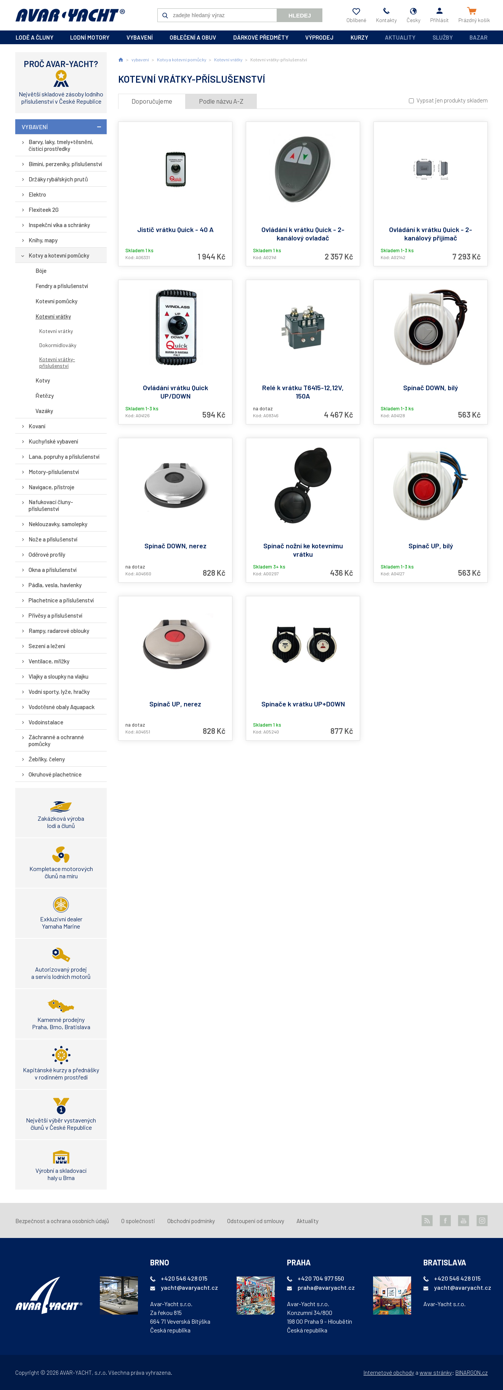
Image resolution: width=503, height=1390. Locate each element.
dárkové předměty (260, 37)
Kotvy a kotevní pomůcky (59, 255)
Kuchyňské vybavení (53, 441)
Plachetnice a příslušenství (61, 600)
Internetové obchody (389, 1372)
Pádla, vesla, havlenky (55, 584)
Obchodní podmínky (191, 1220)
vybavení (140, 37)
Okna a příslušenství (53, 569)
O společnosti (138, 1220)
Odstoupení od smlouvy (255, 1220)
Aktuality (400, 37)
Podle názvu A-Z (221, 101)
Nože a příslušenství (53, 539)
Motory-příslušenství (54, 471)
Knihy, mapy (43, 240)
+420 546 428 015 (184, 1278)
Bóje (40, 270)
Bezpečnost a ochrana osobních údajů (62, 1220)
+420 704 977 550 (321, 1278)
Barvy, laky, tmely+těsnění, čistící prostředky (61, 145)
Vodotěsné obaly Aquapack (62, 706)
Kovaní (37, 426)
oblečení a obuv (193, 37)
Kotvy (42, 380)
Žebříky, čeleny (47, 759)
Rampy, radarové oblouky (59, 630)
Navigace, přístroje (51, 487)
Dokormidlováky (57, 345)
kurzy (359, 37)
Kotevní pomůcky (56, 301)
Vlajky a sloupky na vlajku (58, 676)
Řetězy (44, 395)
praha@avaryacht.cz (326, 1287)
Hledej (299, 15)
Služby (443, 37)
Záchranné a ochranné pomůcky (56, 740)
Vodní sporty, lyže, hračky (59, 691)
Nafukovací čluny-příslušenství (51, 505)
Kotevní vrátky (53, 316)
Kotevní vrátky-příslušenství (57, 362)
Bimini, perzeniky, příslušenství (66, 163)
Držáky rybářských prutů (58, 179)
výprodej (319, 37)
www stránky (436, 1372)
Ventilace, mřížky (49, 661)
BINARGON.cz (471, 1372)
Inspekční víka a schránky (59, 224)
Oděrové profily (47, 554)
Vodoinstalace (46, 722)
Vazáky (44, 410)
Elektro (37, 194)
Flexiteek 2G (44, 209)
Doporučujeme (151, 101)
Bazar (478, 37)
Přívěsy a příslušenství (55, 615)
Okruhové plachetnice (55, 774)
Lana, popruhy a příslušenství (64, 456)
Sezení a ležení (47, 645)
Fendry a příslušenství (61, 285)
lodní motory (89, 37)
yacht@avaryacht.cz (189, 1287)
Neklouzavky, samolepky (58, 523)
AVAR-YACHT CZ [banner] (70, 15)
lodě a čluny (34, 37)
